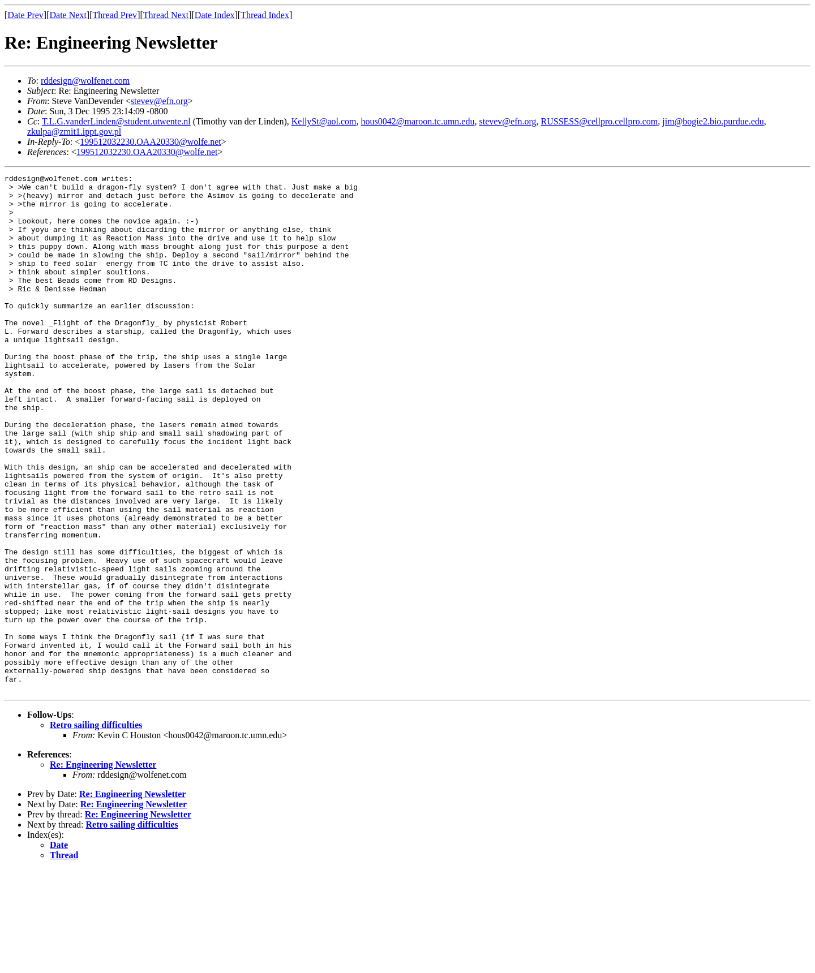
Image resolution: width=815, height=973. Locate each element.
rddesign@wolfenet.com (85, 80)
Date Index (215, 15)
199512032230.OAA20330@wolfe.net (150, 142)
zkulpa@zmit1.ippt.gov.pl (74, 131)
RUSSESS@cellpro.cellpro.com (599, 121)
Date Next (68, 15)
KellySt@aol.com (324, 121)
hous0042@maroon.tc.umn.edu (418, 121)
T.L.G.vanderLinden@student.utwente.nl (116, 121)
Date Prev (25, 15)
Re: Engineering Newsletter (103, 868)
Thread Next (165, 15)
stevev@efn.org (159, 101)
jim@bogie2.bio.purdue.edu (713, 121)
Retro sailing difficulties (96, 828)
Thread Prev (114, 15)
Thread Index (265, 15)
